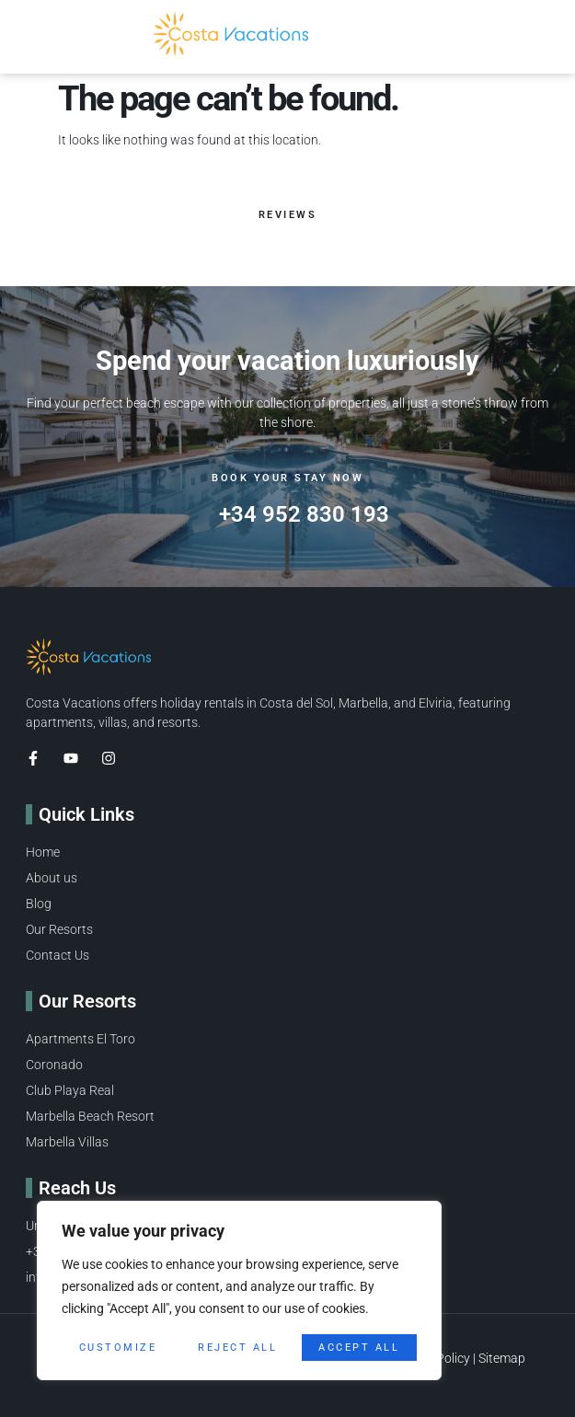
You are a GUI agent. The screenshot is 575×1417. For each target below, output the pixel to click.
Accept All (358, 1348)
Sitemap (501, 1358)
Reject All (237, 1348)
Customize (118, 1348)
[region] (239, 1290)
